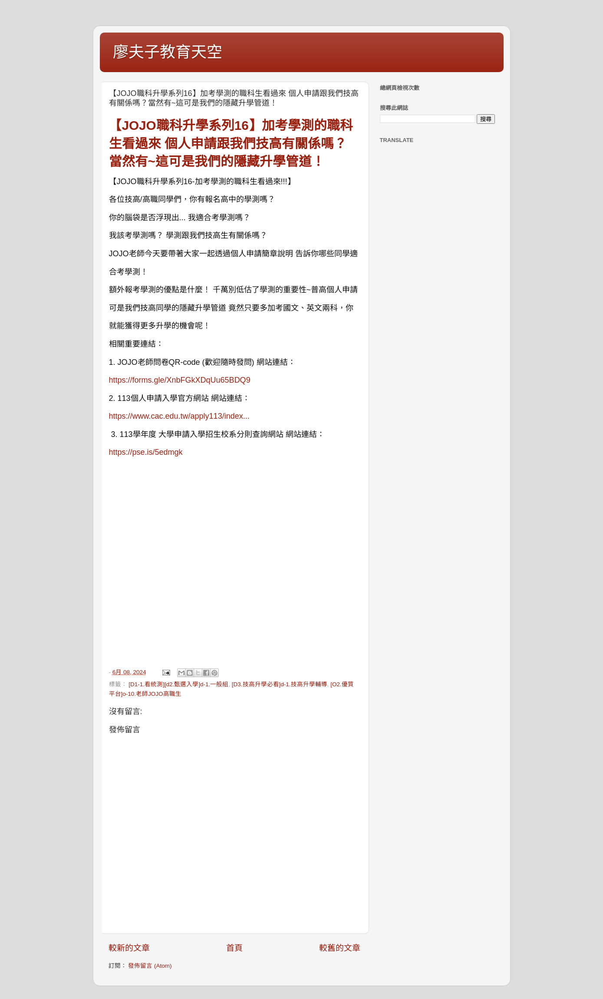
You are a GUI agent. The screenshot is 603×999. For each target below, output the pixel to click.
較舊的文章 (339, 948)
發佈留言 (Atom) (149, 966)
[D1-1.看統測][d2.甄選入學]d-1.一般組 (178, 684)
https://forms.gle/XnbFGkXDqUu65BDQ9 (179, 380)
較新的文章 (129, 948)
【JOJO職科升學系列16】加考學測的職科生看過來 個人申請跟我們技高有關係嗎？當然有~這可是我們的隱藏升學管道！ (231, 143)
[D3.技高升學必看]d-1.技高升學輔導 (279, 684)
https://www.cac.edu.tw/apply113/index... (179, 416)
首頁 (234, 948)
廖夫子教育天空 (167, 52)
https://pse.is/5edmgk (146, 452)
